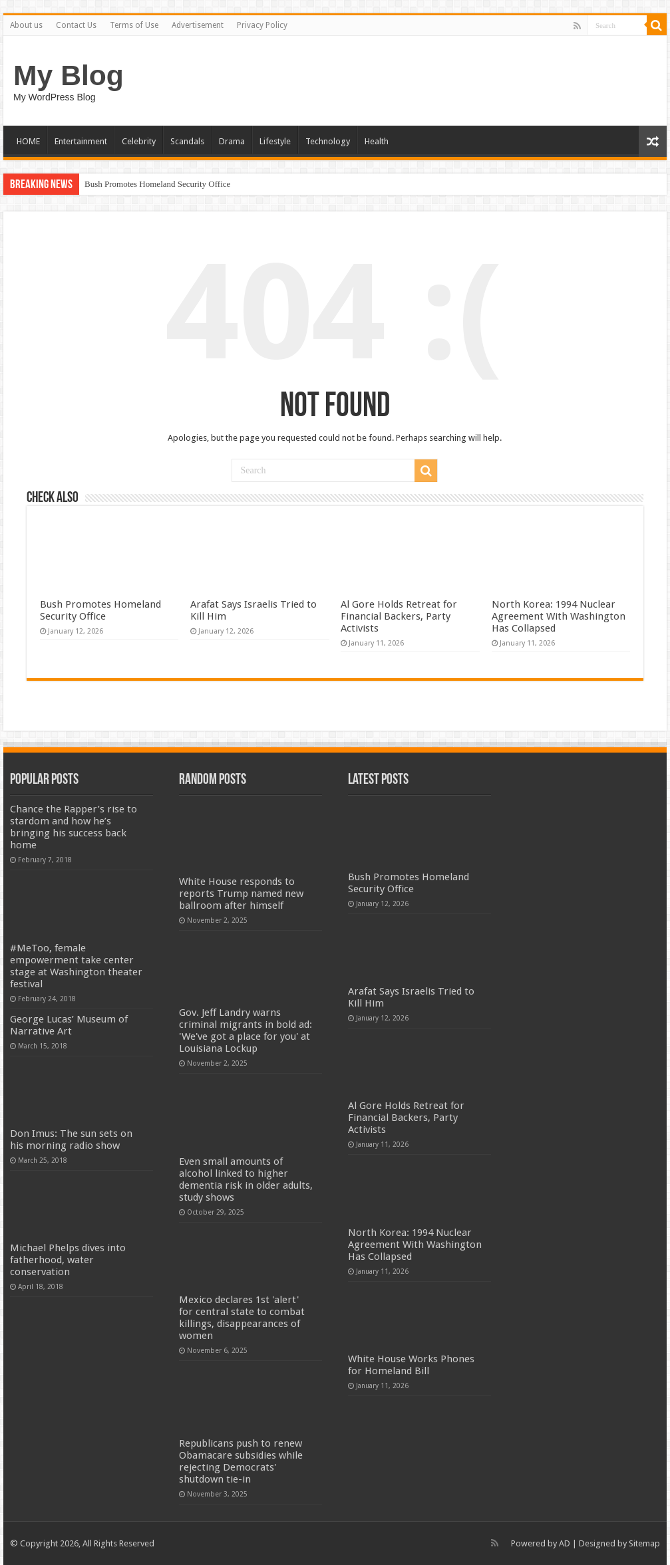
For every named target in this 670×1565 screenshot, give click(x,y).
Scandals (187, 141)
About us (26, 25)
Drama (232, 141)
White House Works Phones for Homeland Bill (411, 1365)
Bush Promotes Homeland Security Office (157, 184)
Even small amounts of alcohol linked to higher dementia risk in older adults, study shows (246, 1179)
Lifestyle (275, 141)
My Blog (68, 75)
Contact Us (76, 25)
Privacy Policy (262, 25)
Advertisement (198, 25)
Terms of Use (134, 25)
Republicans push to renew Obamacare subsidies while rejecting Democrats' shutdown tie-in (241, 1461)
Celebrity (139, 141)
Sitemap (644, 1543)
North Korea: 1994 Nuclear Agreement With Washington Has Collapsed (558, 616)
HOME (28, 141)
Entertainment (81, 141)
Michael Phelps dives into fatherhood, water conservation (68, 1260)
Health (377, 141)
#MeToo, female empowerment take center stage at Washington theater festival (76, 966)
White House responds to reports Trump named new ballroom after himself (241, 893)
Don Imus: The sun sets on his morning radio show (71, 1139)
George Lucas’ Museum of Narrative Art (69, 1025)
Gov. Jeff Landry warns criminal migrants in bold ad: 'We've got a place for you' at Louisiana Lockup (245, 1030)
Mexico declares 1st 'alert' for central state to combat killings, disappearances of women (242, 1318)
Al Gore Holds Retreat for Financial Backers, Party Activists (399, 616)
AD (564, 1543)
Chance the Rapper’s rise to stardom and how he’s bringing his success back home (73, 827)
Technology (327, 141)
